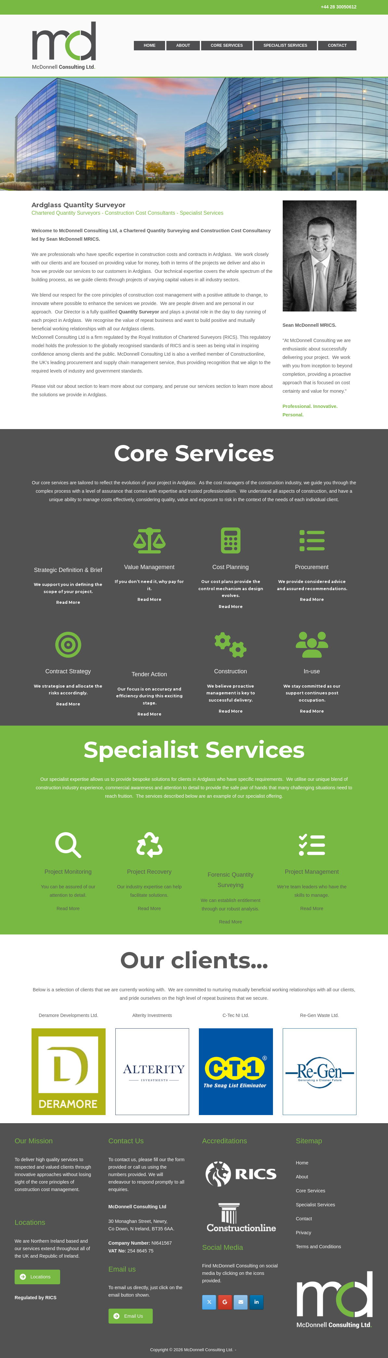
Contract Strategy (68, 671)
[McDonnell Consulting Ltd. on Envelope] (241, 1302)
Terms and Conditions (318, 1246)
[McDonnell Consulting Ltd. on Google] (225, 1302)
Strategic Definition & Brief (68, 570)
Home (149, 45)
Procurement (312, 567)
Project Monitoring (68, 872)
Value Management (149, 567)
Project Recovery (149, 872)
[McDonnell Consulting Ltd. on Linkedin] (257, 1302)
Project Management (312, 872)
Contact (337, 45)
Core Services (227, 45)
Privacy (303, 1232)
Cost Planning (230, 567)
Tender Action (149, 674)
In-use (312, 671)
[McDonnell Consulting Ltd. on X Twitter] (209, 1302)
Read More (68, 602)
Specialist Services (285, 45)
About (183, 45)
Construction (230, 671)
